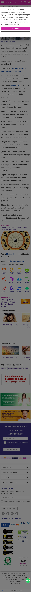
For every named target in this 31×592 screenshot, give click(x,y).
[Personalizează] (15, 33)
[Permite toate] (15, 28)
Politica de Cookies (15, 24)
